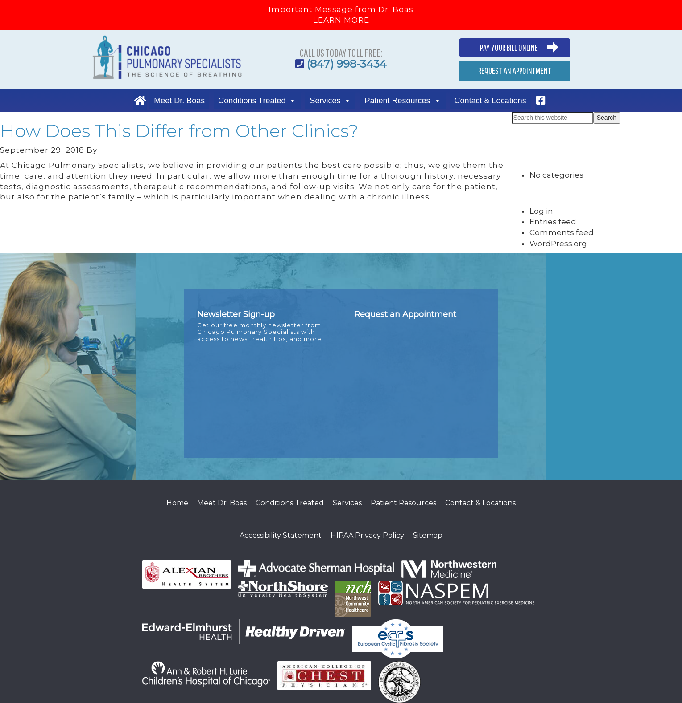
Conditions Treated (251, 100)
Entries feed (552, 221)
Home (177, 503)
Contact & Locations (490, 100)
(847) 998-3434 (347, 63)
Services (325, 100)
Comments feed (561, 232)
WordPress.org (558, 243)
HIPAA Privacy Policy (367, 535)
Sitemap (427, 535)
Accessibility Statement (281, 535)
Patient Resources (397, 100)
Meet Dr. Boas (179, 100)
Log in (541, 211)
